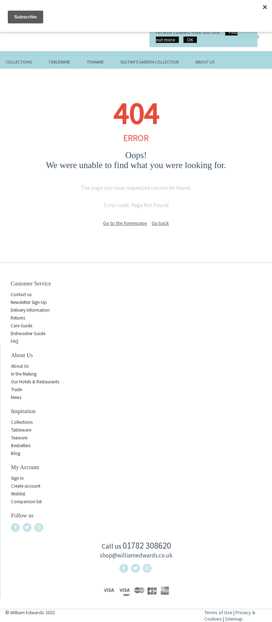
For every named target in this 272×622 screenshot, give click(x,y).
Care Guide (21, 326)
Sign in (17, 478)
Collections (19, 62)
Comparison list (26, 502)
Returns (18, 318)
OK (190, 40)
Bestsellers (20, 446)
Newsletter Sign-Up (29, 302)
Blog (15, 453)
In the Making (23, 374)
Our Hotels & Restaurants (35, 382)
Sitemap (234, 619)
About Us (205, 62)
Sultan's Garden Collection (149, 62)
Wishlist (18, 494)
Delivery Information (30, 310)
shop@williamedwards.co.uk (136, 555)
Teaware (95, 62)
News (16, 397)
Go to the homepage (125, 223)
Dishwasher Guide (28, 334)
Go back (160, 223)
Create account (25, 486)
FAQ (14, 341)
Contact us (21, 294)
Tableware (59, 62)
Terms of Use (218, 612)
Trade (16, 390)
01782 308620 (147, 545)
